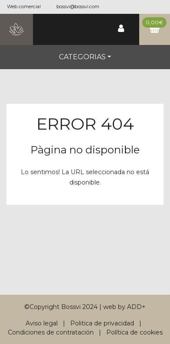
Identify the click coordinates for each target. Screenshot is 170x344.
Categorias (82, 57)
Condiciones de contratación (51, 332)
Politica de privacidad (102, 323)
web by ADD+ (124, 307)
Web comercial (24, 7)
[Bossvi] (16, 29)
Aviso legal (42, 323)
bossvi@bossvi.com (77, 7)
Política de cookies (134, 332)
